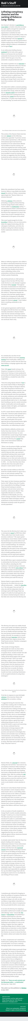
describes (23, 585)
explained (4, 52)
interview (21, 63)
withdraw (4, 699)
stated (12, 96)
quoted (18, 438)
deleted (9, 136)
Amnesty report (10, 92)
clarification (15, 206)
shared (3, 193)
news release (19, 568)
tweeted (14, 285)
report (9, 369)
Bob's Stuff (8, 3)
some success (5, 365)
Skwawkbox (10, 914)
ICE (23, 382)
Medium (23, 988)
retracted (14, 763)
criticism (9, 201)
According (4, 222)
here (10, 46)
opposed (19, 38)
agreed (15, 300)
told (24, 774)
